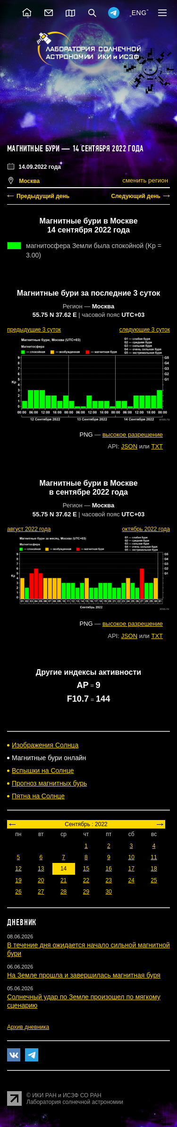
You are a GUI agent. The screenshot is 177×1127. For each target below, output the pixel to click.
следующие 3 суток (144, 329)
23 (109, 880)
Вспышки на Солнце (43, 770)
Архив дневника (28, 1027)
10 (131, 857)
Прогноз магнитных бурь (49, 783)
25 (154, 880)
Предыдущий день (43, 196)
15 (86, 868)
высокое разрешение (132, 434)
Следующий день (135, 196)
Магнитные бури (34, 148)
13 (41, 868)
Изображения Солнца (45, 745)
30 (109, 891)
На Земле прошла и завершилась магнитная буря (83, 975)
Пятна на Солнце (38, 796)
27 (41, 891)
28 (63, 891)
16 (109, 868)
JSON (129, 446)
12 (18, 868)
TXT (157, 446)
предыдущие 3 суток (34, 329)
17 (131, 868)
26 (18, 891)
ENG (139, 13)
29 (86, 891)
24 (131, 880)
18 (154, 868)
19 (18, 880)
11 (154, 857)
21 (63, 880)
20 (41, 880)
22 (86, 880)
